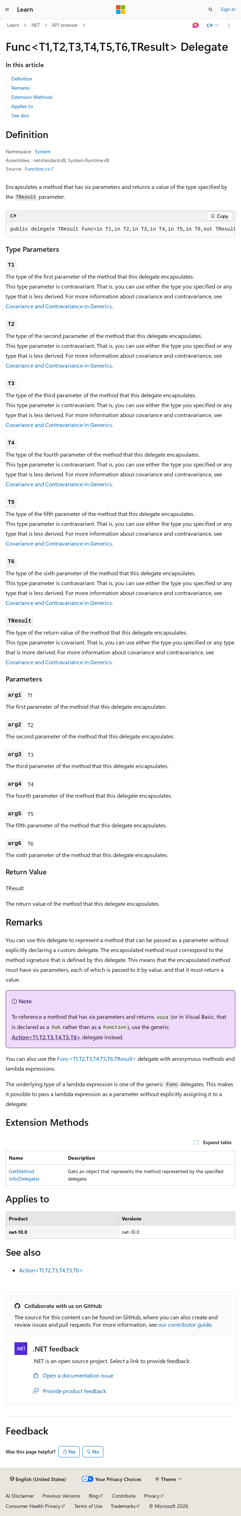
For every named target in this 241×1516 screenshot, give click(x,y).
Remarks (20, 87)
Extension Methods (32, 97)
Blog (93, 1495)
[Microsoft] (120, 9)
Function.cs (37, 168)
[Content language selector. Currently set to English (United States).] (38, 1479)
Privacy (152, 1495)
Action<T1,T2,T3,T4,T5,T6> (46, 1037)
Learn (13, 25)
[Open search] (210, 9)
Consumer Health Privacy (33, 1506)
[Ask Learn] (196, 25)
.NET (35, 25)
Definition (21, 78)
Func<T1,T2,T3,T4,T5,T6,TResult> (96, 1058)
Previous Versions (61, 1495)
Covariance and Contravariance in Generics (59, 306)
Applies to (22, 106)
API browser (65, 25)
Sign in (227, 9)
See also (20, 115)
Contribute (124, 1495)
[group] (120, 229)
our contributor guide (184, 1324)
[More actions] (229, 25)
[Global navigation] (7, 9)
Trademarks (123, 1506)
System (43, 151)
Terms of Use (88, 1506)
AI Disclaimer (20, 1495)
